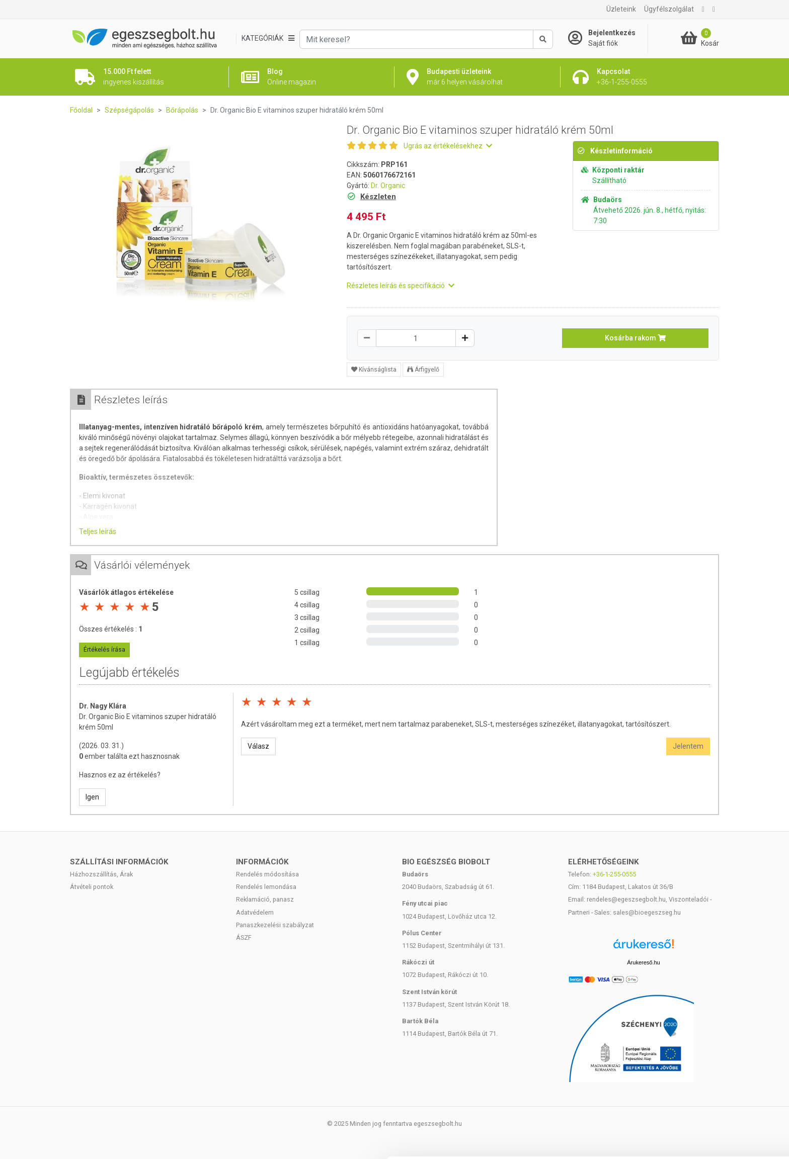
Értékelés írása (104, 649)
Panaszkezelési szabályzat (275, 925)
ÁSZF (244, 937)
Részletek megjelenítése (176, 1139)
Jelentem (688, 746)
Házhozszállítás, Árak (101, 874)
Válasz (258, 746)
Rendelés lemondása (266, 886)
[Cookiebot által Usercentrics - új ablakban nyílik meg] (65, 1139)
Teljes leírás (97, 531)
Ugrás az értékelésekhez (448, 146)
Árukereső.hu (643, 962)
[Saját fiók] (608, 38)
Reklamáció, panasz (265, 899)
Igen (92, 797)
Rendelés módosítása (267, 874)
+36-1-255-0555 (614, 874)
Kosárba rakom (635, 338)
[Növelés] (465, 338)
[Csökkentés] (366, 338)
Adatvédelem (255, 912)
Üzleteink (621, 9)
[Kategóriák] (267, 38)
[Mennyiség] (416, 338)
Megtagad (705, 1111)
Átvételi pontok (91, 886)
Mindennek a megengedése (705, 1045)
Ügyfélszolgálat (669, 9)
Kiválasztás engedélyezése (705, 1078)
